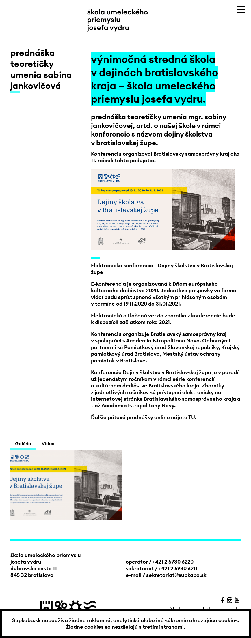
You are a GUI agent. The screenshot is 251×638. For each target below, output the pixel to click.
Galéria (23, 443)
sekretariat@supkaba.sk (176, 575)
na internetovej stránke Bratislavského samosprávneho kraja (164, 395)
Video (48, 443)
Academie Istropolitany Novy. (138, 405)
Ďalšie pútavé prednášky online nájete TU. (143, 417)
